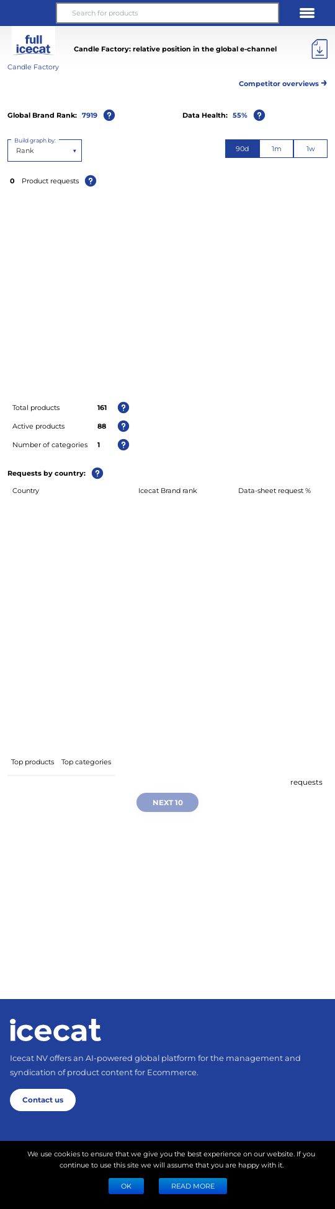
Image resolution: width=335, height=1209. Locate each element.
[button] (28, 13)
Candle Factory (33, 66)
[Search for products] (167, 13)
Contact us (42, 1099)
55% (240, 114)
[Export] (319, 49)
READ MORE (193, 1185)
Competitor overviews (283, 81)
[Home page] (55, 1030)
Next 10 (168, 802)
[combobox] (17, 150)
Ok (126, 1185)
